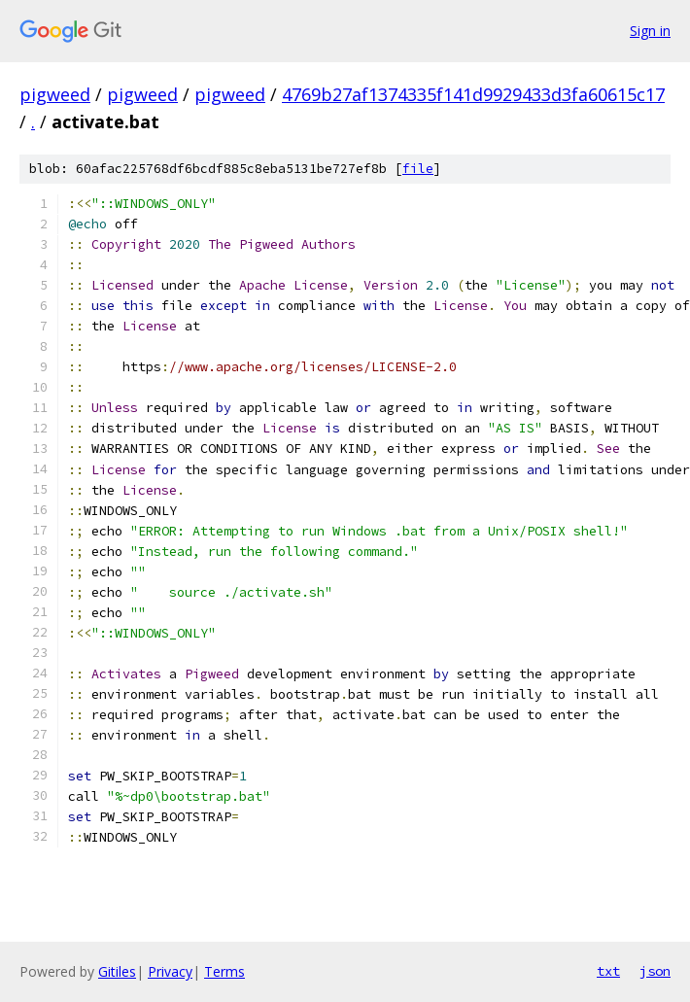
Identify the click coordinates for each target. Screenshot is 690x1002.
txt (608, 971)
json (655, 971)
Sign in (650, 30)
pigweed (54, 94)
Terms (224, 971)
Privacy (170, 971)
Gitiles (117, 971)
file (417, 168)
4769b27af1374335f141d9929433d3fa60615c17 (473, 94)
